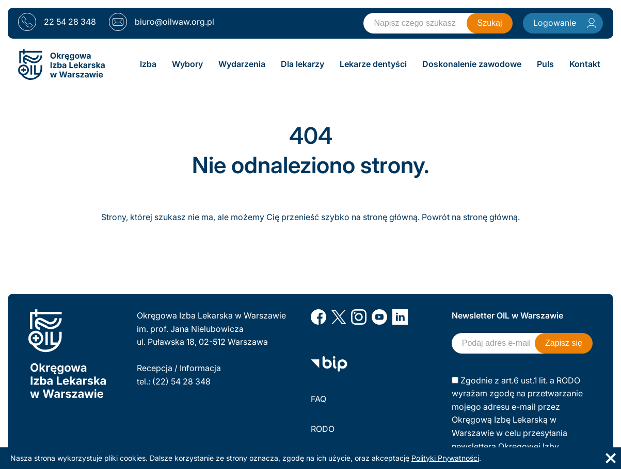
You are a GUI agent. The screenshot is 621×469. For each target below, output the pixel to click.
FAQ (318, 399)
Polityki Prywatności (445, 458)
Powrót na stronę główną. (471, 217)
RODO (323, 429)
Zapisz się (563, 343)
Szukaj (489, 23)
